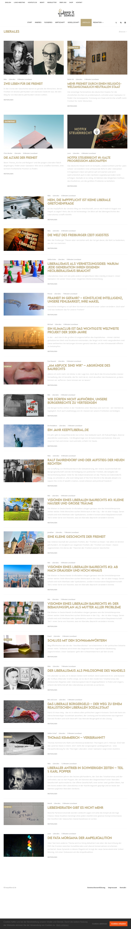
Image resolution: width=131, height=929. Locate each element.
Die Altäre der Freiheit (20, 157)
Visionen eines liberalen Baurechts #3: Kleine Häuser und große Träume (86, 502)
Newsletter (52, 2)
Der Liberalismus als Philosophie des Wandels (86, 670)
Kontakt (79, 2)
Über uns (62, 2)
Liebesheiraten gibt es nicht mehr (75, 807)
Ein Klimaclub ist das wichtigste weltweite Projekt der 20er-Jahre (83, 335)
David (50, 636)
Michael (50, 330)
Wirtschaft (60, 22)
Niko (5, 79)
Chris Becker (8, 153)
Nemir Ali (70, 79)
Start (29, 22)
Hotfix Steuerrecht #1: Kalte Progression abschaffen (88, 159)
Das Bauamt (52, 367)
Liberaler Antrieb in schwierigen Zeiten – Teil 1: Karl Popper (85, 769)
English (8, 2)
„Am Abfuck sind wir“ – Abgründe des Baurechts (79, 372)
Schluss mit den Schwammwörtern (77, 640)
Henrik (50, 803)
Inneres (38, 22)
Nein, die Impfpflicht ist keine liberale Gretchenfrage (79, 207)
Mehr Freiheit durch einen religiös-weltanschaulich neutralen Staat (94, 85)
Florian (50, 299)
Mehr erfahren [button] (62, 925)
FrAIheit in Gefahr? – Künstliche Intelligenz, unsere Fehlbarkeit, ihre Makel (85, 305)
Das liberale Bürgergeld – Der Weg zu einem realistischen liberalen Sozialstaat (85, 705)
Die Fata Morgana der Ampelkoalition (80, 838)
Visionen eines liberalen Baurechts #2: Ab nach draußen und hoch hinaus (83, 568)
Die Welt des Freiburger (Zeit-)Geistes (78, 240)
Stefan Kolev (52, 265)
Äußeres (48, 22)
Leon (69, 153)
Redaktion (97, 22)
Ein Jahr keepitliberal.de (68, 435)
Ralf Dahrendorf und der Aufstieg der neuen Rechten (86, 462)
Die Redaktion (52, 431)
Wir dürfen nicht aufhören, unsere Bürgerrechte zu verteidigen (77, 406)
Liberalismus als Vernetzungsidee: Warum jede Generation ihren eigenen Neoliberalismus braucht (83, 272)
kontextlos (32, 2)
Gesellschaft (73, 22)
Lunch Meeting (19, 2)
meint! (42, 2)
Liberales (86, 22)
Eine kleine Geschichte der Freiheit (76, 536)
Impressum (112, 888)
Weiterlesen (8, 100)
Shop (71, 2)
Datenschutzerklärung (96, 888)
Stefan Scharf (52, 733)
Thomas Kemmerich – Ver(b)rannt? (76, 737)
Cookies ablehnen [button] (99, 924)
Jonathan (51, 532)
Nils (49, 400)
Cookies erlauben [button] (118, 924)
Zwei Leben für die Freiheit (23, 83)
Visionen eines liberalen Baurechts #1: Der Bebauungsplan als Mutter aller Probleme (84, 605)
